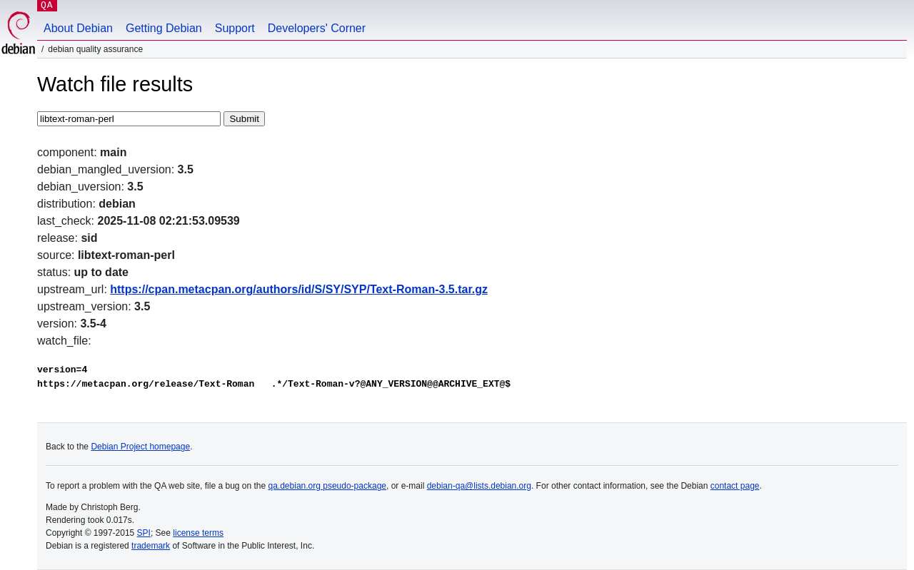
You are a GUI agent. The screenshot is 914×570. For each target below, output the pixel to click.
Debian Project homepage (140, 447)
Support (235, 28)
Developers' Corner (317, 28)
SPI (144, 533)
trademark (150, 546)
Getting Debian (164, 28)
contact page (735, 486)
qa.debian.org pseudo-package (327, 486)
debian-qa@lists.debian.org (479, 486)
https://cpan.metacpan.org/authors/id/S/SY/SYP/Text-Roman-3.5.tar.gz (299, 289)
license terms (198, 533)
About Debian (78, 28)
